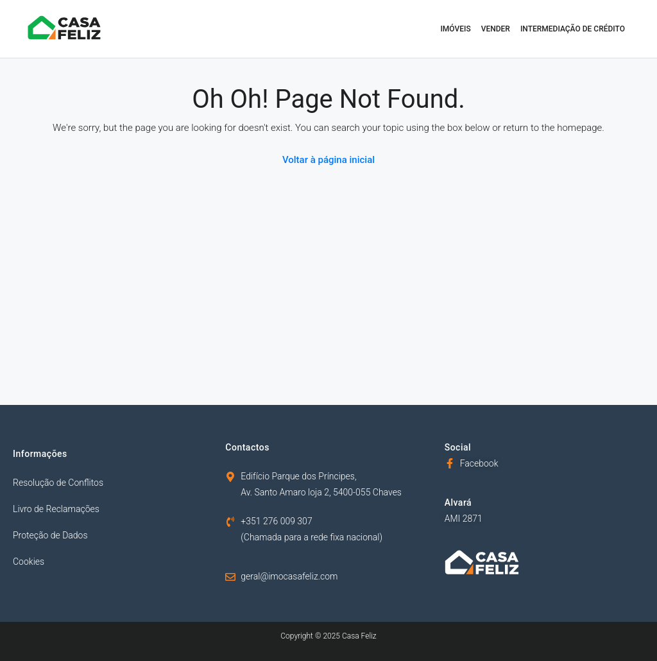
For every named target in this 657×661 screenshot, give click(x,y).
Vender (495, 28)
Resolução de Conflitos (58, 482)
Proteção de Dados (50, 535)
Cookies (28, 561)
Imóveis (455, 28)
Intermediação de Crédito (572, 28)
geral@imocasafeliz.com (289, 576)
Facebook (479, 463)
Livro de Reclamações (56, 509)
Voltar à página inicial (328, 160)
